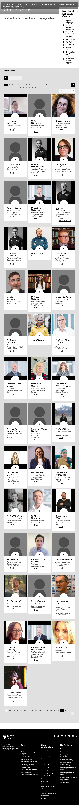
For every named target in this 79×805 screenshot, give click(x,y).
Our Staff (68, 42)
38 (47, 711)
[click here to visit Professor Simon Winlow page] (39, 413)
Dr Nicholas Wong (61, 517)
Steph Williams (38, 340)
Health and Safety (66, 760)
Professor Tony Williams (62, 341)
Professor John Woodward (38, 649)
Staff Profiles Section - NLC (13, 7)
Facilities (68, 37)
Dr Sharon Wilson (36, 385)
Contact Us (69, 45)
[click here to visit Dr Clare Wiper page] (39, 457)
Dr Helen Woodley (11, 649)
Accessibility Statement (49, 771)
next (72, 713)
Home (5, 4)
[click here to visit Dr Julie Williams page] (63, 281)
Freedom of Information (49, 768)
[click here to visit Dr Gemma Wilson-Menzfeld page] (63, 368)
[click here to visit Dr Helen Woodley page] (15, 632)
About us (15, 4)
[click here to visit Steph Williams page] (39, 325)
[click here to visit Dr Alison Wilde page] (63, 105)
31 (21, 711)
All (6, 85)
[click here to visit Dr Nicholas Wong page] (63, 500)
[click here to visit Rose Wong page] (15, 544)
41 (59, 711)
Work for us (45, 762)
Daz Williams (37, 254)
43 (66, 711)
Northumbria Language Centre (70, 14)
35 (36, 711)
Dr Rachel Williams (11, 341)
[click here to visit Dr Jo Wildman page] (15, 149)
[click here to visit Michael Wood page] (39, 586)
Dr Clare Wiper (38, 473)
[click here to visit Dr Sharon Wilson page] (39, 368)
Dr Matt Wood (14, 601)
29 (14, 711)
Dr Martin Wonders (35, 517)
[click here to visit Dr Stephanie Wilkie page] (63, 149)
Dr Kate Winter (62, 429)
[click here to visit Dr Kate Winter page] (63, 413)
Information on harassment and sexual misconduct (49, 794)
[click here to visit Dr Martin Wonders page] (39, 500)
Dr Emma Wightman (12, 122)
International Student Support (70, 61)
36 (40, 711)
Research (44, 754)
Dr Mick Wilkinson (60, 209)
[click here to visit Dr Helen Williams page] (39, 281)
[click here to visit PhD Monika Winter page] (15, 457)
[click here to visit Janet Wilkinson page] (15, 192)
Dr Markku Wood (63, 560)
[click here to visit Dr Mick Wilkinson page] (63, 192)
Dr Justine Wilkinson (36, 209)
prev (6, 710)
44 (70, 711)
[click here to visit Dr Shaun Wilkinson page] (15, 238)
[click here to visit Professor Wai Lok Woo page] (39, 544)
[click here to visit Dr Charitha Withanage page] (63, 457)
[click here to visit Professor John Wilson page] (15, 368)
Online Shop (64, 783)
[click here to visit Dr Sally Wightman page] (39, 105)
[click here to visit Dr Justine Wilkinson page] (39, 192)
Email (12, 130)
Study (23, 745)
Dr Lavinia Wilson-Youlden (14, 430)
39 (51, 711)
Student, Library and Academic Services (56, 4)
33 (28, 711)
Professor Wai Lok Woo (38, 561)
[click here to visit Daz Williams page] (39, 238)
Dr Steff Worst (14, 693)
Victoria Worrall (63, 648)
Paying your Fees (66, 752)
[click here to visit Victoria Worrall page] (63, 632)
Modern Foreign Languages (69, 27)
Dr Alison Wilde (62, 121)
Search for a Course (28, 749)
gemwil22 (62, 396)
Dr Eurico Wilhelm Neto (37, 166)
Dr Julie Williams (63, 297)
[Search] (15, 78)
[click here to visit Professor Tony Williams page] (63, 325)
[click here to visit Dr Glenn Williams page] (15, 281)
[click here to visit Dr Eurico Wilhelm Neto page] (39, 149)
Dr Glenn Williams (11, 298)
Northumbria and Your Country (70, 54)
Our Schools (25, 757)
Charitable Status (47, 765)
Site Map (44, 799)
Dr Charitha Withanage (61, 474)
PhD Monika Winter (12, 474)
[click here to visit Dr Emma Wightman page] (15, 105)
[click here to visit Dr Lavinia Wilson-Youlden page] (15, 413)
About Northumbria (47, 746)
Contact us (64, 749)
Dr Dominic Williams (60, 255)
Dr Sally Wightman (36, 122)
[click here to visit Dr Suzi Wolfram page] (15, 500)
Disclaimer (44, 779)
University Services (30, 4)
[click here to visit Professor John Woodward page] (39, 632)
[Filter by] (67, 91)
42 (62, 711)
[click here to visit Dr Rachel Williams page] (15, 325)
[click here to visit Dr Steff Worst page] (15, 677)
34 (32, 711)
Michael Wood (38, 601)
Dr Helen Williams (35, 298)
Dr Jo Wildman (14, 165)
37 (43, 711)
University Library (27, 765)
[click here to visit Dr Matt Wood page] (15, 586)
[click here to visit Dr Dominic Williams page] (63, 238)
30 (17, 711)
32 (25, 711)
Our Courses (70, 39)
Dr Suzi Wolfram (15, 516)
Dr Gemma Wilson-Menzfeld (63, 385)
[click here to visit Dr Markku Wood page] (63, 544)
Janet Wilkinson (14, 208)
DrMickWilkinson (65, 221)
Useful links (66, 745)
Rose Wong (12, 560)
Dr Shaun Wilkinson (11, 255)
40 (55, 711)
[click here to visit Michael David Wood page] (63, 586)
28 (10, 711)
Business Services (47, 751)
